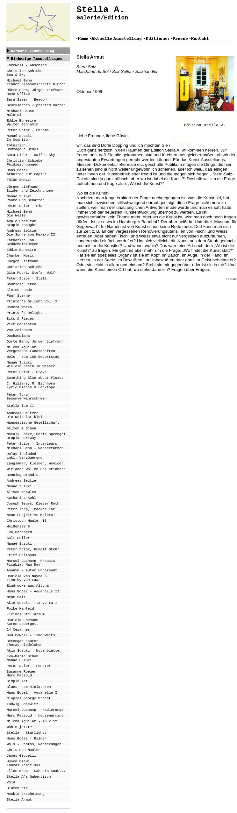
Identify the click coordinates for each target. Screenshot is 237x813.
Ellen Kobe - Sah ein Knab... (36, 771)
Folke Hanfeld (20, 609)
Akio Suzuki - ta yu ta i (32, 603)
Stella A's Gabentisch (29, 777)
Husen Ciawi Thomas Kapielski (23, 763)
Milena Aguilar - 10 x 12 (32, 721)
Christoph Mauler (23, 750)
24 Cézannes (18, 630)
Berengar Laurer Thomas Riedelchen (24, 643)
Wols (11, 744)
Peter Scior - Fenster (29, 666)
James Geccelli (21, 756)
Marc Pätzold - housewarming (35, 716)
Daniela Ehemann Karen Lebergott (22, 622)
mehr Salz (16, 597)
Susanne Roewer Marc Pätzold (21, 673)
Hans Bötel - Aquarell (29, 693)
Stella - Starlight (26, 733)
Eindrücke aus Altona (28, 586)
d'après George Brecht (29, 698)
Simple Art (17, 681)
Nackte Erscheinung (26, 794)
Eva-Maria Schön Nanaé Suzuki (22, 658)
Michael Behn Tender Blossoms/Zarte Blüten (36, 82)
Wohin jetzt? (19, 727)
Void (11, 782)
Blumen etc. (18, 788)
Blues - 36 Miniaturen (29, 687)
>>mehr (231, 279)
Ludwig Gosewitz (22, 704)
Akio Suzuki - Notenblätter (34, 651)
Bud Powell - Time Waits (31, 635)
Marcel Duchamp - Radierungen (36, 710)
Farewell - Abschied (27, 65)
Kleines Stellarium (26, 614)
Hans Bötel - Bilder (27, 738)
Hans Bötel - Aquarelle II (33, 591)
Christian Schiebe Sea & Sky (24, 73)
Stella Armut (19, 800)
